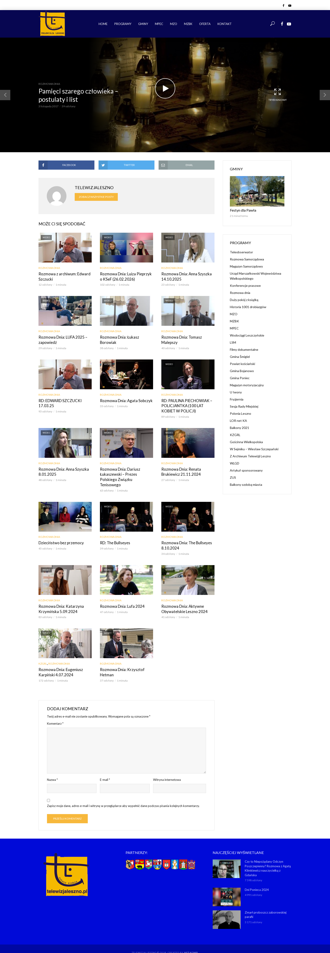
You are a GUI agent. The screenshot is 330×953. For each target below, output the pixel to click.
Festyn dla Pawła (242, 210)
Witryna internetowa (167, 770)
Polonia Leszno (240, 413)
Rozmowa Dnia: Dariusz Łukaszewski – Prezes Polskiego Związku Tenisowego (125, 472)
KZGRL (42, 655)
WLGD (234, 463)
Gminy (143, 24)
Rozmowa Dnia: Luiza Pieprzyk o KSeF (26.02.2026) (125, 276)
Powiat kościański (242, 363)
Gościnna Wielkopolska (246, 441)
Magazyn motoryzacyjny (247, 385)
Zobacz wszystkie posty (96, 197)
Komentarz (55, 714)
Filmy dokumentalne (244, 349)
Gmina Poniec (240, 377)
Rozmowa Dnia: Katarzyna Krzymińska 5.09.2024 (59, 600)
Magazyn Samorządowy (246, 266)
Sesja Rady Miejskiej (244, 406)
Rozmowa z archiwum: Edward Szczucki (62, 276)
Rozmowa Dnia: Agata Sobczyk (124, 399)
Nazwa (52, 770)
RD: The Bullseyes (114, 535)
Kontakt (224, 24)
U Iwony (236, 392)
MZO (173, 24)
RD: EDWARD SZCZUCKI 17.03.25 (59, 402)
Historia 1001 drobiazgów (248, 306)
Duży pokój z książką (244, 299)
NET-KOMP (191, 942)
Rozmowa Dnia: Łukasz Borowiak (126, 336)
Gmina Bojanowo (242, 370)
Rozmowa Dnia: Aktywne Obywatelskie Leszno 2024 (182, 600)
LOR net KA (238, 420)
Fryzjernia (236, 399)
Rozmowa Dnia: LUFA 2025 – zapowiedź (61, 339)
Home (103, 24)
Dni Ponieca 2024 (257, 880)
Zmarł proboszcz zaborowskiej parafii (265, 905)
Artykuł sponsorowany (246, 470)
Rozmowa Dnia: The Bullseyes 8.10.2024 (185, 537)
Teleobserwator (241, 252)
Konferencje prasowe (245, 285)
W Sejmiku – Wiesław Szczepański (254, 448)
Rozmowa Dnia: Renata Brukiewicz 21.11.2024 (179, 470)
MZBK (188, 24)
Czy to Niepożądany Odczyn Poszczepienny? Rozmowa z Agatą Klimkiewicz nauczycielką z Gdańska (268, 859)
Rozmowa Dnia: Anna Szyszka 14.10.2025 (184, 276)
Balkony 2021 (239, 427)
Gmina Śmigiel (240, 356)
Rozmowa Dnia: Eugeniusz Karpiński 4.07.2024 (59, 663)
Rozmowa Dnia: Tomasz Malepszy (180, 339)
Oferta (205, 24)
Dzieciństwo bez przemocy (60, 535)
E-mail (105, 770)
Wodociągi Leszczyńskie (247, 335)
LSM (233, 342)
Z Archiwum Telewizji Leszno (250, 456)
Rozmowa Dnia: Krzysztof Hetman (120, 663)
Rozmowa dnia (49, 84)
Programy (122, 24)
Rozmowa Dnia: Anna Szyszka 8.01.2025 (61, 470)
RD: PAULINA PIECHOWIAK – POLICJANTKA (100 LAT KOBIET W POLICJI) (186, 404)
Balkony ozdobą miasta (246, 484)
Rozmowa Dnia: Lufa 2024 (120, 598)
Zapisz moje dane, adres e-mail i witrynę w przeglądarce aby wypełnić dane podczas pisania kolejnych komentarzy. (123, 796)
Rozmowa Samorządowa (247, 259)
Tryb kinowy (277, 95)
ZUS (233, 477)
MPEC (159, 24)
